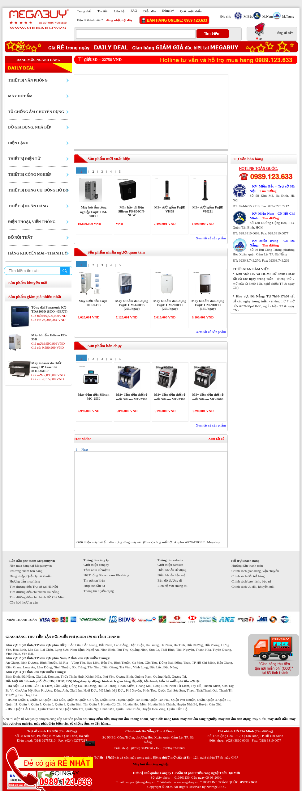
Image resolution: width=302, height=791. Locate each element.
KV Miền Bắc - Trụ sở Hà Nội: (272, 188)
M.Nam (267, 16)
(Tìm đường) (67, 731)
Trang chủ (84, 11)
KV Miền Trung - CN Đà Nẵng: (272, 243)
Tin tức (102, 11)
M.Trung (287, 16)
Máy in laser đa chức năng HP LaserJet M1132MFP (46, 366)
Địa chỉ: (225, 16)
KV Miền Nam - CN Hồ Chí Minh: (272, 216)
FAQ (134, 10)
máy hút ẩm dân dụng (234, 719)
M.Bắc (247, 16)
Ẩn (90, 743)
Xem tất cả (216, 438)
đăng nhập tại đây (119, 20)
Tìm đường (268, 191)
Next (84, 449)
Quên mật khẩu (190, 11)
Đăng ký (168, 10)
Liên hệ (119, 11)
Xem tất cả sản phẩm (211, 238)
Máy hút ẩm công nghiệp (151, 764)
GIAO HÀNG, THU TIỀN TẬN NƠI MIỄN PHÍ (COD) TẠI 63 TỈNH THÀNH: (63, 636)
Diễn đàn (149, 11)
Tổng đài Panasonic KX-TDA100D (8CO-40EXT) (49, 309)
